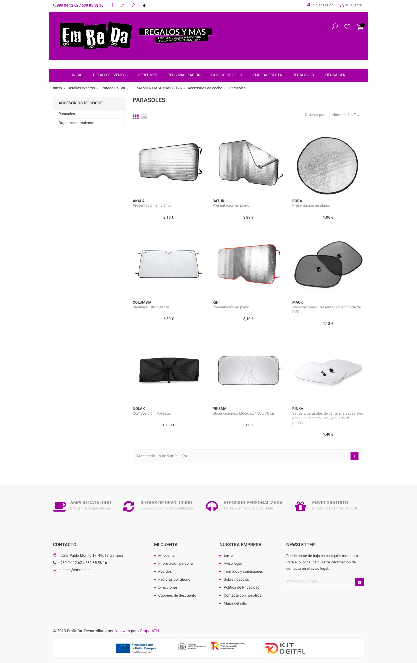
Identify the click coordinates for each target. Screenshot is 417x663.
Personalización (184, 75)
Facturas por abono (174, 579)
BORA (297, 201)
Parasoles (67, 114)
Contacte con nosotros (242, 595)
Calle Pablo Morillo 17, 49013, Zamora (91, 556)
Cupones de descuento (177, 595)
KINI (216, 302)
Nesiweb (122, 630)
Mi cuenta (166, 544)
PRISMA (219, 409)
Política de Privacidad (241, 587)
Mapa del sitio (235, 603)
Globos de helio (226, 75)
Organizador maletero (76, 123)
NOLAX (139, 409)
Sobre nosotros (236, 579)
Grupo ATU (149, 630)
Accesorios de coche (81, 103)
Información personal (176, 564)
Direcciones (168, 587)
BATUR (218, 201)
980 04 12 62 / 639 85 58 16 (78, 5)
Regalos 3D (303, 75)
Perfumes (147, 75)
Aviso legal (232, 564)
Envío (228, 556)
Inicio (77, 75)
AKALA (139, 201)
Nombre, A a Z (346, 115)
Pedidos (165, 572)
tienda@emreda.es (75, 570)
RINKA (297, 409)
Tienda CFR (335, 75)
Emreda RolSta (267, 75)
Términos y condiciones (243, 572)
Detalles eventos (110, 75)
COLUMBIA (142, 302)
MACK (297, 302)
